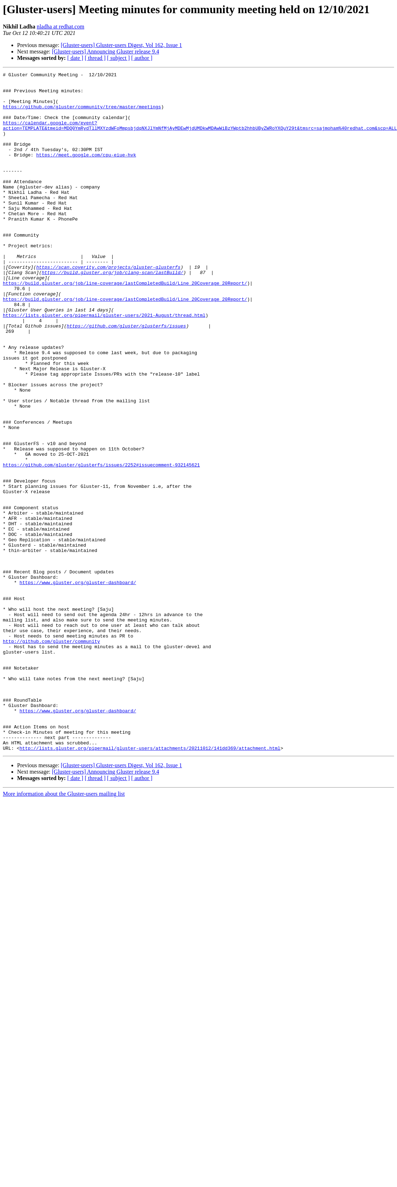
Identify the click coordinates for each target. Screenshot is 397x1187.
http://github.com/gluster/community (51, 755)
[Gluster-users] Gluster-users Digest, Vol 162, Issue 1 (121, 45)
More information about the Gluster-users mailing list (64, 930)
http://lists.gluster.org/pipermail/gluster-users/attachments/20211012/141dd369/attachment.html (150, 884)
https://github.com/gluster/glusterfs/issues (126, 377)
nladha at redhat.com (60, 27)
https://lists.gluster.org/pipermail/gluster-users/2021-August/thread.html (104, 364)
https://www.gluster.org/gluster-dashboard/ (78, 685)
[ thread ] (95, 58)
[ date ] (75, 58)
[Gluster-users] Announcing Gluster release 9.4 (105, 51)
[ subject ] (118, 58)
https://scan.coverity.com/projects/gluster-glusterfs (108, 306)
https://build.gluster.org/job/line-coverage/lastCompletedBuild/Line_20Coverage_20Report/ (125, 325)
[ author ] (142, 58)
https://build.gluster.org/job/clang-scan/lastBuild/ (112, 313)
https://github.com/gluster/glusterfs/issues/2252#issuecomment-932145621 (101, 544)
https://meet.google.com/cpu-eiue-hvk (86, 172)
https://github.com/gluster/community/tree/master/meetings (82, 114)
